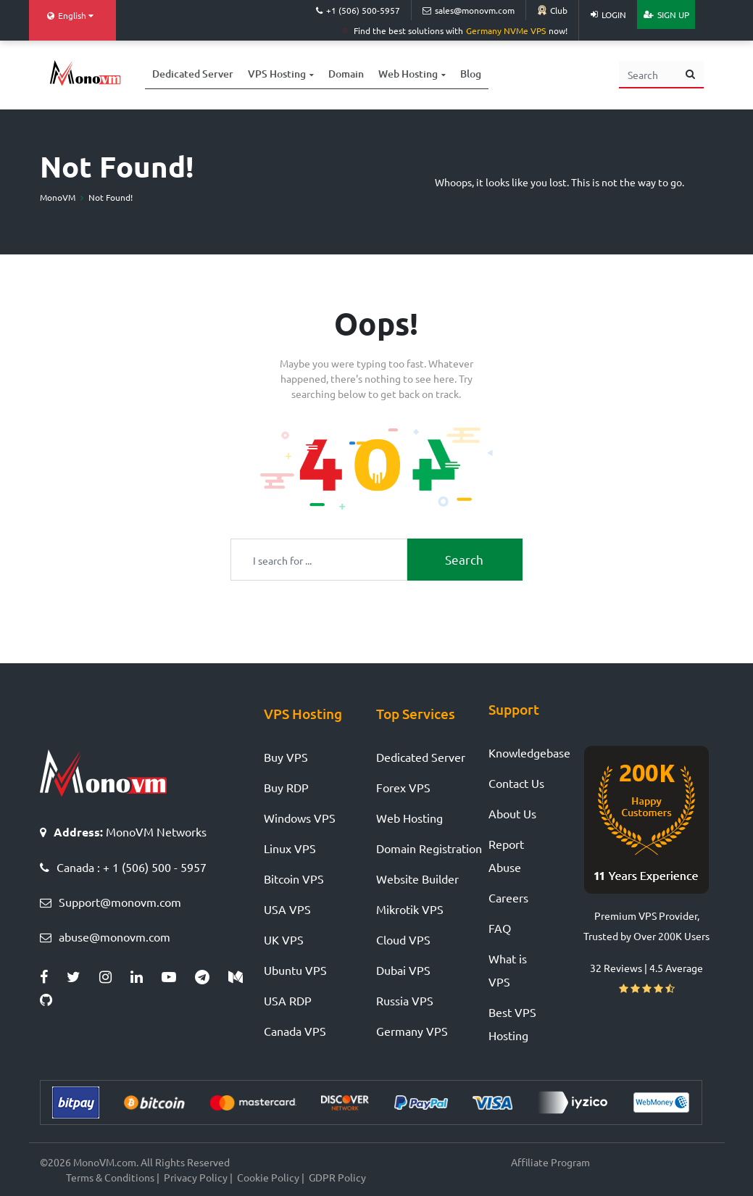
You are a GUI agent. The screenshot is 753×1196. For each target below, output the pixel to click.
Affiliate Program (550, 1161)
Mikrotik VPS (410, 909)
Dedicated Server (192, 72)
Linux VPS (290, 848)
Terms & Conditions (110, 1177)
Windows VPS (300, 817)
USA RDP (288, 1000)
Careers (508, 897)
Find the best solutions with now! (454, 30)
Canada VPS (295, 1030)
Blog (470, 72)
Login (608, 14)
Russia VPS (404, 1000)
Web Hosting (408, 72)
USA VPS (287, 909)
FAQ (499, 928)
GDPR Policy (337, 1177)
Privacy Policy (196, 1177)
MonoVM (57, 197)
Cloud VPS (403, 939)
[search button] (690, 74)
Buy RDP (286, 787)
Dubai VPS (403, 970)
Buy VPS (286, 756)
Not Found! (110, 197)
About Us (512, 813)
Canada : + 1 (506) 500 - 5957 (132, 867)
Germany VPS (412, 1030)
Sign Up (666, 14)
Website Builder (417, 878)
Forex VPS (403, 787)
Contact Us (516, 783)
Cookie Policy (268, 1177)
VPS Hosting (277, 72)
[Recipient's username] (318, 559)
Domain (346, 72)
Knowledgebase (529, 752)
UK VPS (284, 939)
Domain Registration (429, 848)
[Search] (648, 74)
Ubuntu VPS (295, 970)
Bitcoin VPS (294, 878)
